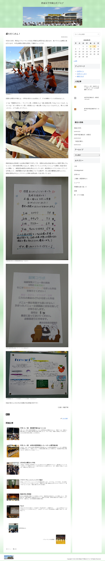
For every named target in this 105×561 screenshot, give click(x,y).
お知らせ (77, 174)
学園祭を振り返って (80, 187)
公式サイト (80, 71)
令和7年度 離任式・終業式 (82, 134)
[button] (98, 34)
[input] (87, 34)
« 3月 (75, 61)
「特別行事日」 (79, 141)
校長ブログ (80, 76)
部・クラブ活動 (79, 195)
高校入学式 (77, 128)
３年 (75, 166)
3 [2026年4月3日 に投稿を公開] (90, 46)
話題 (7, 414)
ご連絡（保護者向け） (81, 178)
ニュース (77, 182)
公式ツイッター (82, 74)
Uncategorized (78, 170)
